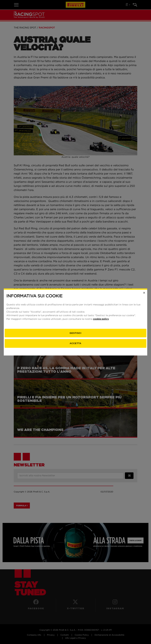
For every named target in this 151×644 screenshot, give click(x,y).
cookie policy (101, 319)
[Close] (144, 292)
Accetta (75, 343)
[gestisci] (75, 333)
